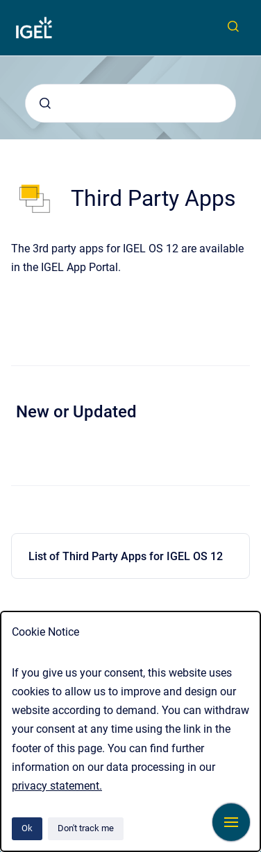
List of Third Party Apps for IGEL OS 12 (125, 556)
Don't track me (86, 828)
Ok (27, 828)
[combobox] (130, 103)
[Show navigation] (231, 822)
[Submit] (45, 103)
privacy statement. (57, 785)
